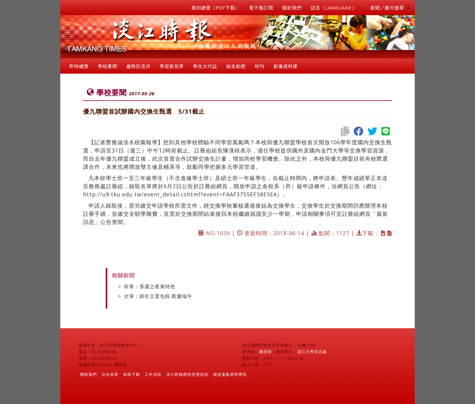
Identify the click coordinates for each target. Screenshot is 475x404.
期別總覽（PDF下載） (215, 8)
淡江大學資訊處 (312, 351)
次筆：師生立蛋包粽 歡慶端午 (158, 296)
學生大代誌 (205, 66)
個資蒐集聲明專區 (230, 374)
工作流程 (152, 374)
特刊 (259, 66)
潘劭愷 (265, 351)
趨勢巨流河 (138, 66)
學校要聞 (107, 66)
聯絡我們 (88, 374)
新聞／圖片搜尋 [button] (390, 8)
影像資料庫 (286, 66)
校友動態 (236, 66)
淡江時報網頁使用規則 (187, 374)
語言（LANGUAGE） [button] (336, 8)
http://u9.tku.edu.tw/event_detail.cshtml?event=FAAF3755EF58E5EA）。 (185, 194)
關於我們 (292, 8)
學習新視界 (172, 66)
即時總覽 (79, 66)
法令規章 (109, 374)
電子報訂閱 (261, 8)
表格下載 (131, 374)
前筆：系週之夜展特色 (149, 286)
